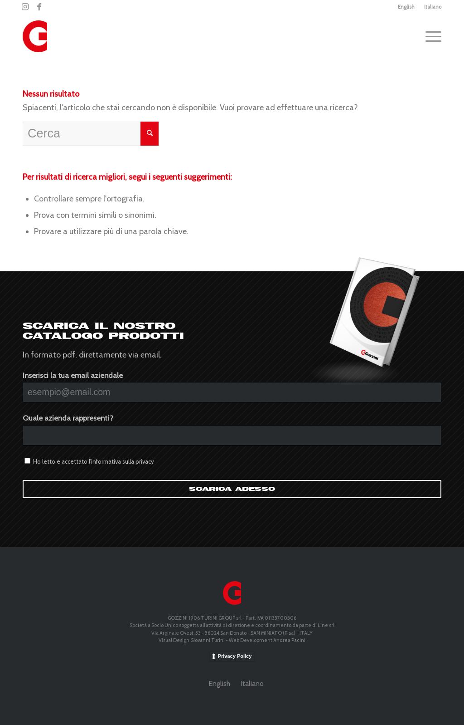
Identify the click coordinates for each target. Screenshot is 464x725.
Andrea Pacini (289, 640)
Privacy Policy (235, 656)
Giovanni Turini (207, 640)
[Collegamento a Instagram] (25, 7)
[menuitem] (406, 7)
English (406, 7)
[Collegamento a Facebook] (39, 7)
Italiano (432, 7)
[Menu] (430, 36)
